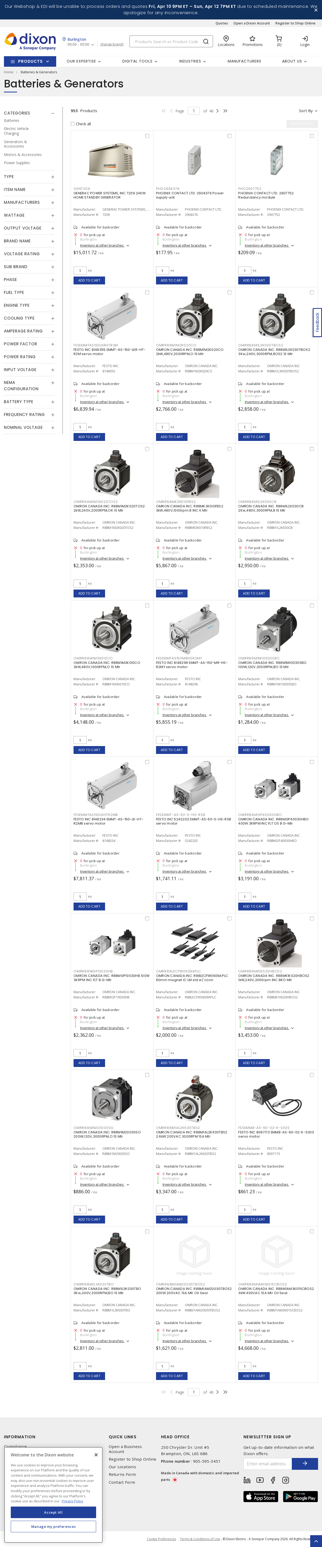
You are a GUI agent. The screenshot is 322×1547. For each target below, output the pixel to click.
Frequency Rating (24, 414)
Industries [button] (190, 61)
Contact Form (122, 1482)
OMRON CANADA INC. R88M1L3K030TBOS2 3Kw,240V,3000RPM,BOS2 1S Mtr (274, 351)
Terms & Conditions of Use (200, 1539)
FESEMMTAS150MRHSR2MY (179, 658)
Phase (10, 279)
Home (8, 72)
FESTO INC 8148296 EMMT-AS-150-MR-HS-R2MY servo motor (192, 664)
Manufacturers (244, 61)
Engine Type (17, 305)
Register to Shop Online (295, 23)
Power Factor (20, 344)
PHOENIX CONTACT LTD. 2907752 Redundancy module (266, 195)
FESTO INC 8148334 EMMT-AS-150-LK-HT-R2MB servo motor (108, 821)
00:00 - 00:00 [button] (78, 44)
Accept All (53, 1512)
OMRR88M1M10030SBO (259, 658)
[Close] (96, 1455)
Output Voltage (22, 228)
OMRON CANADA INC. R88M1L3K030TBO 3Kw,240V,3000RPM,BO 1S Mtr (107, 1290)
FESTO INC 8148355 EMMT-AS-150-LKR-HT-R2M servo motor (110, 351)
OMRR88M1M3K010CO (93, 658)
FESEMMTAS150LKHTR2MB (96, 814)
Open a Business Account (125, 1449)
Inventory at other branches (102, 245)
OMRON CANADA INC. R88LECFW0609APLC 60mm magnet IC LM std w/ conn (192, 977)
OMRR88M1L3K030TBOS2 (260, 345)
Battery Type (18, 401)
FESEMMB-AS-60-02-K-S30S (263, 1128)
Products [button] (30, 61)
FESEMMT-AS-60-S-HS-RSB (180, 814)
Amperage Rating (23, 331)
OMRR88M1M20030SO (94, 1128)
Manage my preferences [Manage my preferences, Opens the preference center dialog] (53, 1526)
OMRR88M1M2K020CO (176, 345)
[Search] (171, 41)
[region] (53, 1495)
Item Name (15, 189)
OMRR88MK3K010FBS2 (176, 501)
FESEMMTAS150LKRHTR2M (96, 345)
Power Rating (20, 357)
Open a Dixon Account (251, 23)
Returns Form (122, 1474)
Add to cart (89, 280)
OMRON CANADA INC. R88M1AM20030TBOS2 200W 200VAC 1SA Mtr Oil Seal (194, 1290)
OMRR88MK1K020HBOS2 (260, 971)
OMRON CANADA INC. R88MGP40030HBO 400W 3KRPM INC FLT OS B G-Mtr (273, 821)
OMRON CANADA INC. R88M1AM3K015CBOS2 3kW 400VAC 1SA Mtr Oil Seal (276, 1290)
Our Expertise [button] (81, 61)
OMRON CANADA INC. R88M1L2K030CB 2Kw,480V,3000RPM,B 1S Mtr (271, 508)
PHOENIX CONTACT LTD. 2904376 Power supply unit (190, 195)
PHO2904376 (168, 188)
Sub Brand (16, 266)
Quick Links (123, 1437)
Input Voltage (20, 369)
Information (19, 1437)
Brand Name (17, 241)
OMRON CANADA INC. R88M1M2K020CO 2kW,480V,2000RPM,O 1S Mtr (190, 351)
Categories (17, 113)
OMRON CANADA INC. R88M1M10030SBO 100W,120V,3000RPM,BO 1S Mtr (272, 664)
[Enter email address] (267, 1464)
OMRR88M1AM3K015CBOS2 (262, 1284)
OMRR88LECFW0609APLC (178, 971)
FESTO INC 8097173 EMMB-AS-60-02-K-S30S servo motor (276, 1134)
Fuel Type (14, 292)
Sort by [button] (306, 110)
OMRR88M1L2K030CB (257, 501)
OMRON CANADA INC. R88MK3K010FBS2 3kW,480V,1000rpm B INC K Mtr (189, 508)
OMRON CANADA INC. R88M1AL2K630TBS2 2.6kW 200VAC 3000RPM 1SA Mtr (191, 1134)
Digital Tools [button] (137, 61)
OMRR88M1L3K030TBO (94, 1284)
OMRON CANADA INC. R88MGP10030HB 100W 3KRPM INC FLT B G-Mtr (111, 977)
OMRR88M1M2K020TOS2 (96, 501)
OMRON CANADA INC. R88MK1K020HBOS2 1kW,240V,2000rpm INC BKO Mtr (273, 977)
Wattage (14, 215)
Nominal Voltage (23, 427)
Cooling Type (19, 318)
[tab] (29, 113)
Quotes (222, 23)
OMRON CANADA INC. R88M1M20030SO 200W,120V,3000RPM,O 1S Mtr (107, 1134)
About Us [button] (292, 61)
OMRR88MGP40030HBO (260, 814)
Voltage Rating (22, 254)
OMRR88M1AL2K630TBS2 (178, 1128)
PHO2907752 (250, 188)
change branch (112, 44)
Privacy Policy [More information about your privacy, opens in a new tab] (72, 1501)
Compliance (15, 1446)
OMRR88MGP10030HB (93, 971)
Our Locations (122, 1466)
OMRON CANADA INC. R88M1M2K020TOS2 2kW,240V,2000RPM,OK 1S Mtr (109, 508)
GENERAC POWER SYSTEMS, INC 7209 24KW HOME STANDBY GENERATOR (110, 195)
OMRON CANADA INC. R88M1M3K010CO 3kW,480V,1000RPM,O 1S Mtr (107, 664)
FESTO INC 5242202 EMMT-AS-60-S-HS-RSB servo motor (193, 821)
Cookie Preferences (161, 1539)
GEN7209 (82, 188)
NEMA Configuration (21, 386)
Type (9, 176)
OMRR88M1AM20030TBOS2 (180, 1284)
